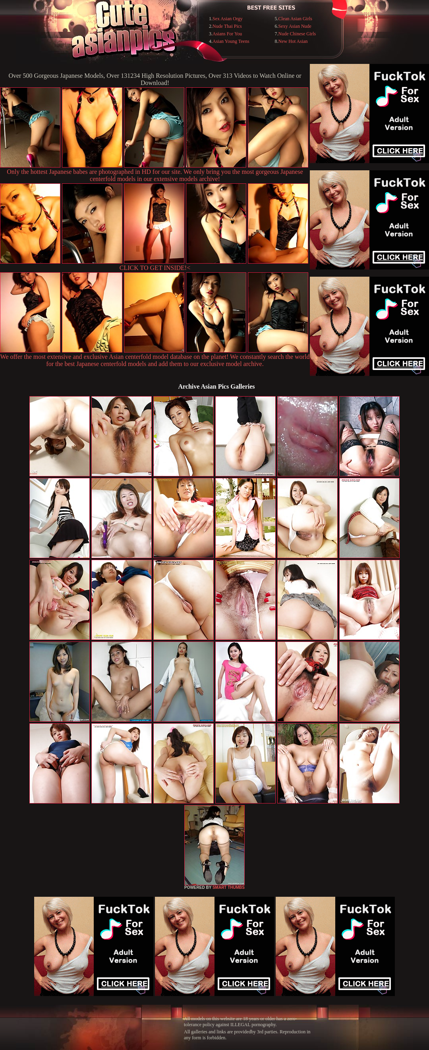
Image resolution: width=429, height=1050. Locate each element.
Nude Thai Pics (227, 26)
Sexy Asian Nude (294, 26)
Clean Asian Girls (295, 18)
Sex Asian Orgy (228, 18)
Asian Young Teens (231, 41)
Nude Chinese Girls (297, 34)
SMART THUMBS (229, 887)
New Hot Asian (293, 41)
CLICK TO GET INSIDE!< (155, 267)
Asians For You (227, 34)
